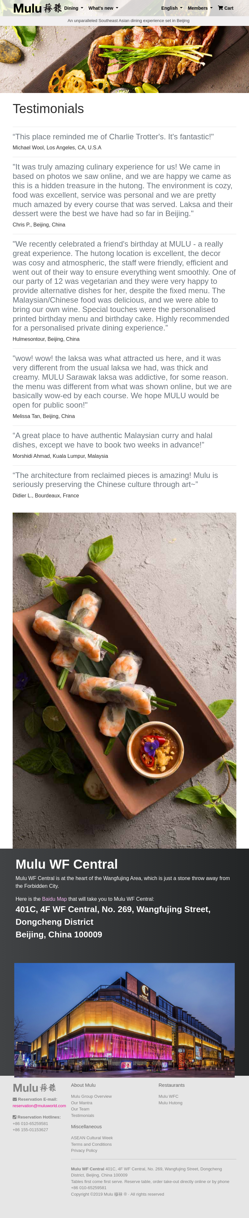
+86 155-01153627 (30, 1129)
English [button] (170, 8)
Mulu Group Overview (91, 1096)
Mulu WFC (168, 1096)
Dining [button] (71, 8)
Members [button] (198, 8)
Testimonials (82, 1115)
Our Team (80, 1109)
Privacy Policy (84, 1150)
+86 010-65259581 (30, 1123)
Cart (225, 8)
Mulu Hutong (171, 1102)
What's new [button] (101, 8)
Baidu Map (54, 899)
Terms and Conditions (91, 1144)
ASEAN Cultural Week (92, 1137)
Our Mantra (81, 1102)
